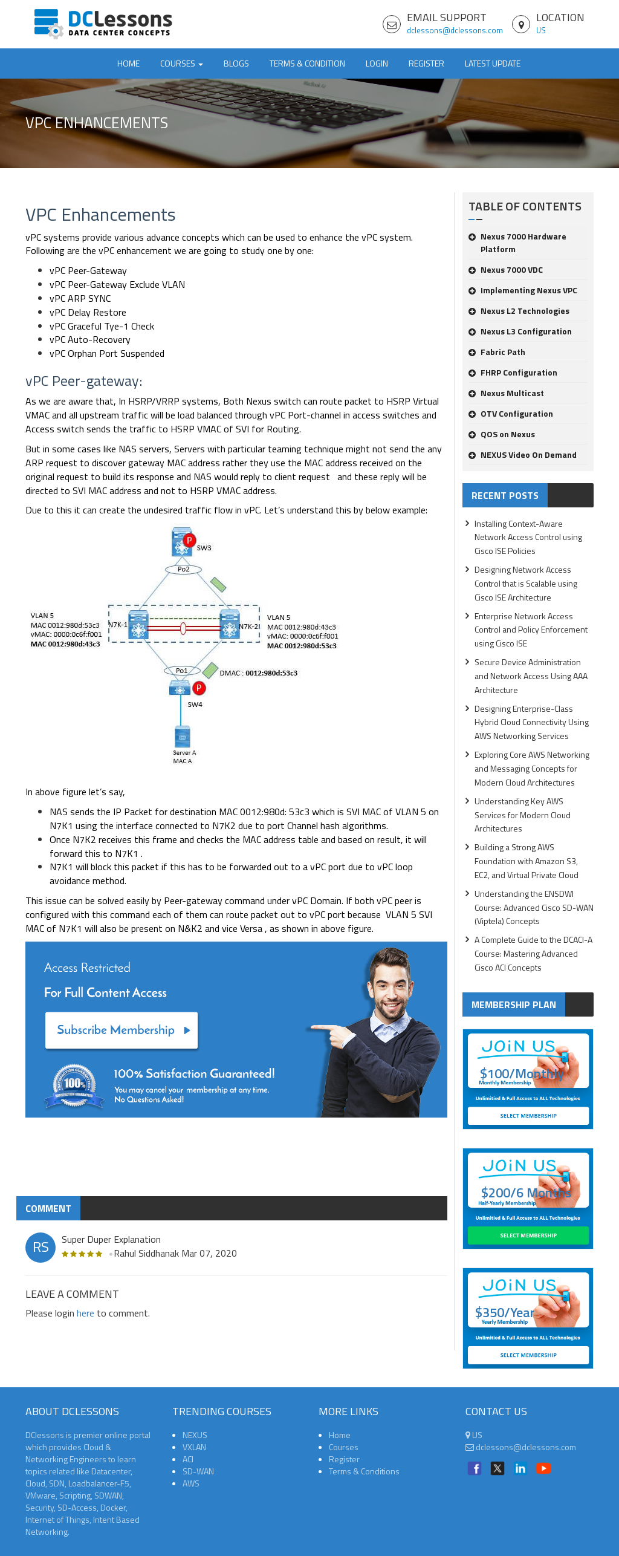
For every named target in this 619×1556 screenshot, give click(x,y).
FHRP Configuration (512, 372)
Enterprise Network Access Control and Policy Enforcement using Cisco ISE (531, 630)
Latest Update (492, 63)
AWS (191, 1483)
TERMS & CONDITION (307, 63)
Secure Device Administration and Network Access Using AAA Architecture (531, 676)
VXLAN (194, 1446)
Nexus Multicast (506, 392)
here (85, 1313)
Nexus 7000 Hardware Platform (517, 242)
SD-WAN (198, 1471)
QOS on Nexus (501, 434)
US (541, 30)
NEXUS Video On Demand (522, 454)
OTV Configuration (510, 413)
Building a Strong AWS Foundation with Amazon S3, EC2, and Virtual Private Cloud (526, 861)
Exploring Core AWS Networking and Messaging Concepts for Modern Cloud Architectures (532, 768)
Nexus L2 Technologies (518, 310)
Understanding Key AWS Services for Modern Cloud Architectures (523, 815)
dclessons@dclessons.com (455, 30)
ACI (188, 1459)
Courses (343, 1446)
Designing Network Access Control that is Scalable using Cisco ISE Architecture (526, 583)
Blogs (236, 63)
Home (128, 63)
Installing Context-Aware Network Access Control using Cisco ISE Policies (528, 537)
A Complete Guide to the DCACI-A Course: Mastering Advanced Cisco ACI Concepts (533, 953)
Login (377, 63)
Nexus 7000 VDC (505, 269)
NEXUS (195, 1434)
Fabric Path (496, 351)
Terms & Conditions (364, 1471)
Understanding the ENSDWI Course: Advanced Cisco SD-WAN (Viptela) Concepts (534, 907)
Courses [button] (181, 63)
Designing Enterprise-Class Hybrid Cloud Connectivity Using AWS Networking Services (532, 722)
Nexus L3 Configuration (520, 331)
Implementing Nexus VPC (522, 290)
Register (426, 63)
